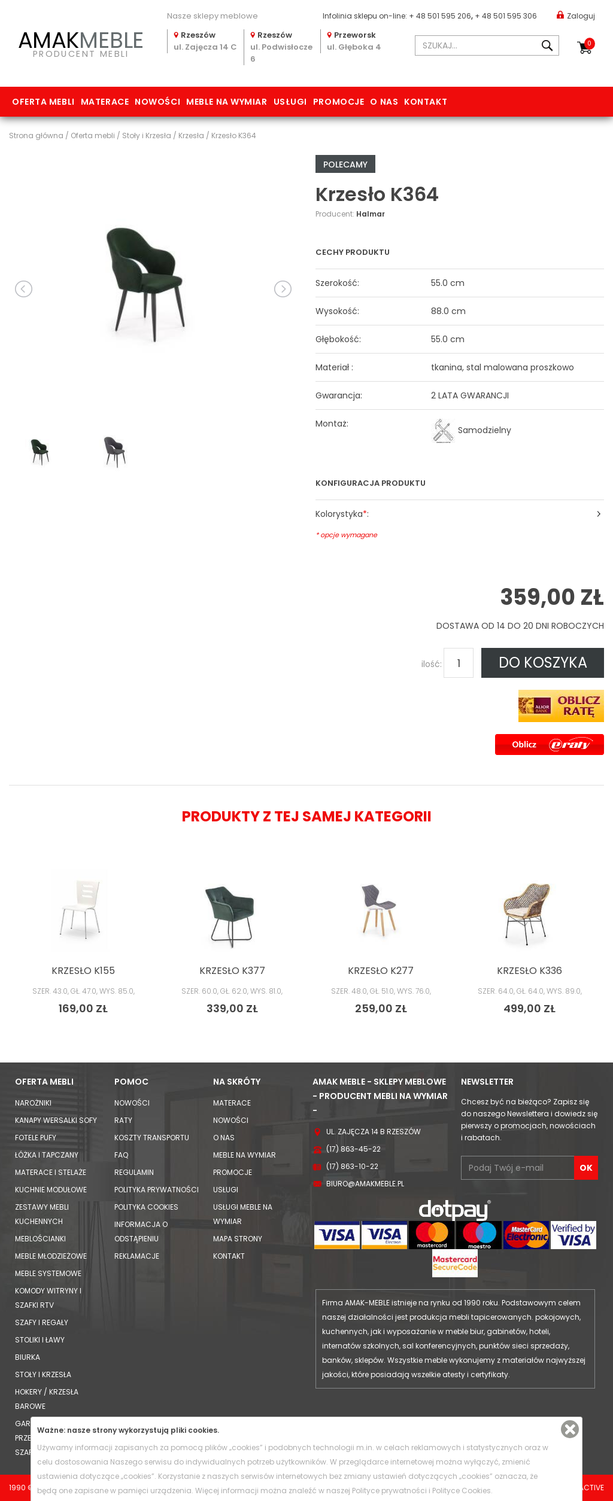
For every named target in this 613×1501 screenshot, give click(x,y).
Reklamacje (136, 1256)
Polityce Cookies (461, 1490)
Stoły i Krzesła (43, 1374)
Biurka (27, 1357)
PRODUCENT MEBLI (81, 42)
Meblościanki (40, 1239)
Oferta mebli (43, 102)
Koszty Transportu (151, 1137)
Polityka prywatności (156, 1190)
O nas (384, 102)
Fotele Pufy (35, 1137)
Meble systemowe (48, 1273)
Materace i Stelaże (50, 1172)
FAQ (121, 1155)
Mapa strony (237, 1239)
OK (586, 1168)
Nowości (157, 102)
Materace (105, 102)
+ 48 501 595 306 (506, 16)
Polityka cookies (146, 1207)
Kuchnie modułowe (51, 1190)
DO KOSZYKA (543, 662)
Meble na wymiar (226, 102)
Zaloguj (576, 15)
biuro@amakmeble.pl (365, 1184)
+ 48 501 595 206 (440, 16)
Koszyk (589, 44)
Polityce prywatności (389, 1490)
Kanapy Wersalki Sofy (56, 1120)
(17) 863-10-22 (352, 1166)
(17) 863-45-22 (353, 1149)
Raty (123, 1120)
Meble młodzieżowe (51, 1256)
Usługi (290, 102)
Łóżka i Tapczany (46, 1155)
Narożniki (33, 1103)
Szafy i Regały (41, 1322)
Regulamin (134, 1172)
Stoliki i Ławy (40, 1340)
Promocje (338, 102)
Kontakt (425, 102)
